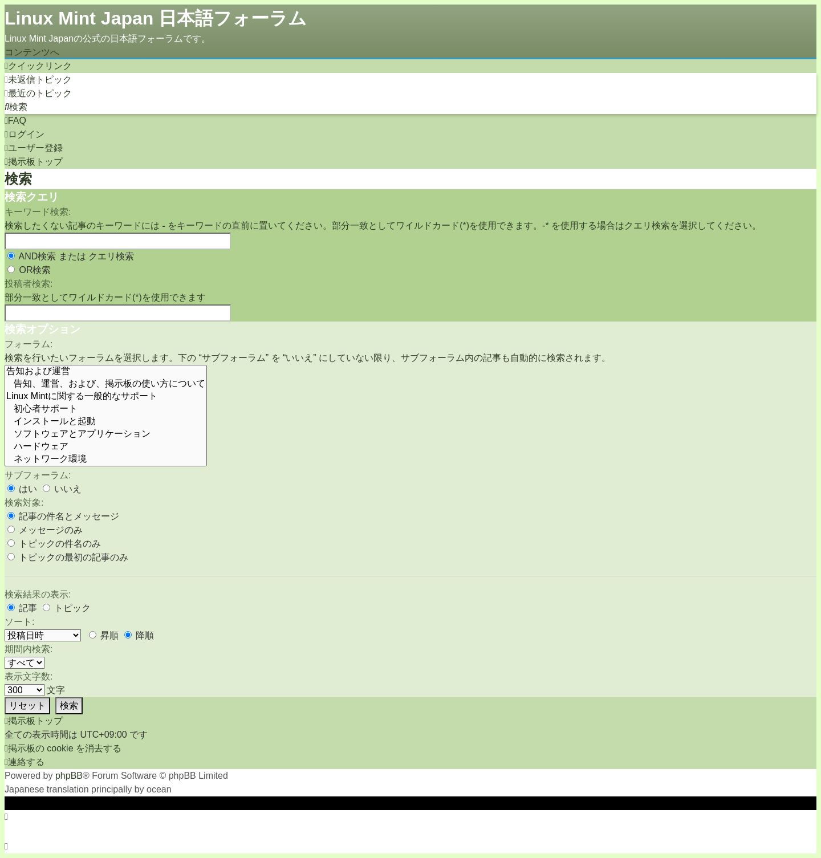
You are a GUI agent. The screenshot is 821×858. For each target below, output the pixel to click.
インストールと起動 (105, 422)
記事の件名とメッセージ (63, 516)
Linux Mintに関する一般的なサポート (105, 397)
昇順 (104, 635)
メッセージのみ (45, 530)
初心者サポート (105, 409)
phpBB (69, 775)
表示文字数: (28, 676)
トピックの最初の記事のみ (67, 557)
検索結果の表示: (38, 594)
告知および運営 (105, 371)
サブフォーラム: (38, 475)
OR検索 (29, 270)
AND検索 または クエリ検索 (70, 256)
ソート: (19, 622)
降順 (139, 635)
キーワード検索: (38, 212)
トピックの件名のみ (54, 543)
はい (22, 489)
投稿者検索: (28, 283)
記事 (22, 608)
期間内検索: (28, 649)
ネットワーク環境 (105, 459)
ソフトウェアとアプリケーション (105, 434)
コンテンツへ (32, 52)
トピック (67, 608)
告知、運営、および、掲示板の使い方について (105, 384)
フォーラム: (28, 344)
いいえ (62, 489)
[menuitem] (38, 79)
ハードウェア (105, 447)
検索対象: (24, 502)
